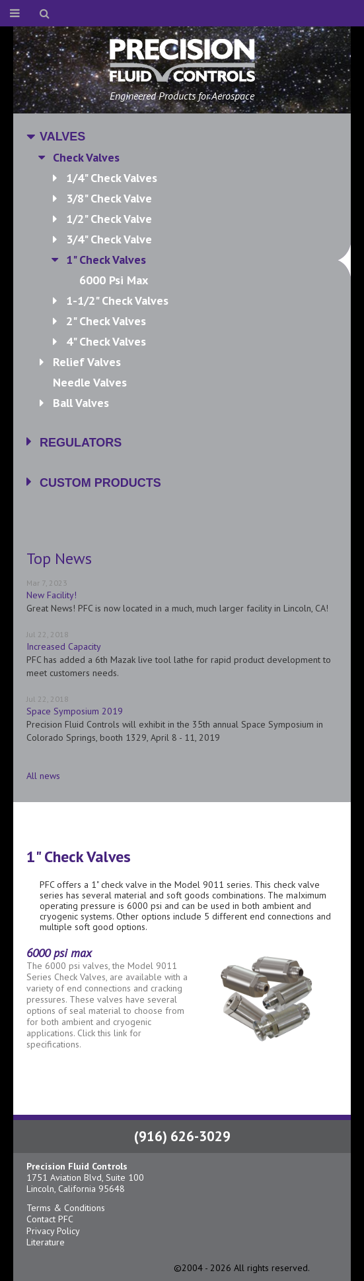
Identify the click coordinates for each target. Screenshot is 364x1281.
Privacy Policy (53, 1231)
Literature (45, 1242)
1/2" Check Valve (109, 218)
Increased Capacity (63, 646)
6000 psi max (113, 280)
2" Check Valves (106, 320)
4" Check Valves (106, 341)
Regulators (81, 442)
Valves (62, 136)
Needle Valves (90, 382)
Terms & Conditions (65, 1208)
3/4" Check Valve (109, 239)
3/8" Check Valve (109, 198)
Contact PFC (49, 1219)
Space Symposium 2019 (74, 711)
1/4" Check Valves (111, 177)
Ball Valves (81, 402)
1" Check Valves (202, 259)
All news (43, 776)
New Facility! (51, 595)
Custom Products (100, 482)
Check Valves (86, 157)
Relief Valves (87, 361)
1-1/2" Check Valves (117, 300)
